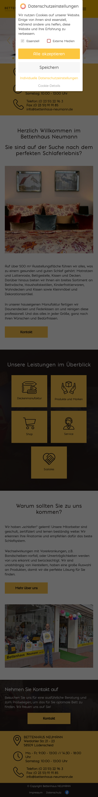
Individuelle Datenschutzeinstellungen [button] (49, 76)
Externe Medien (61, 38)
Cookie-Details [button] (49, 83)
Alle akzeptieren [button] (49, 51)
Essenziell (30, 38)
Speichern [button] (49, 65)
